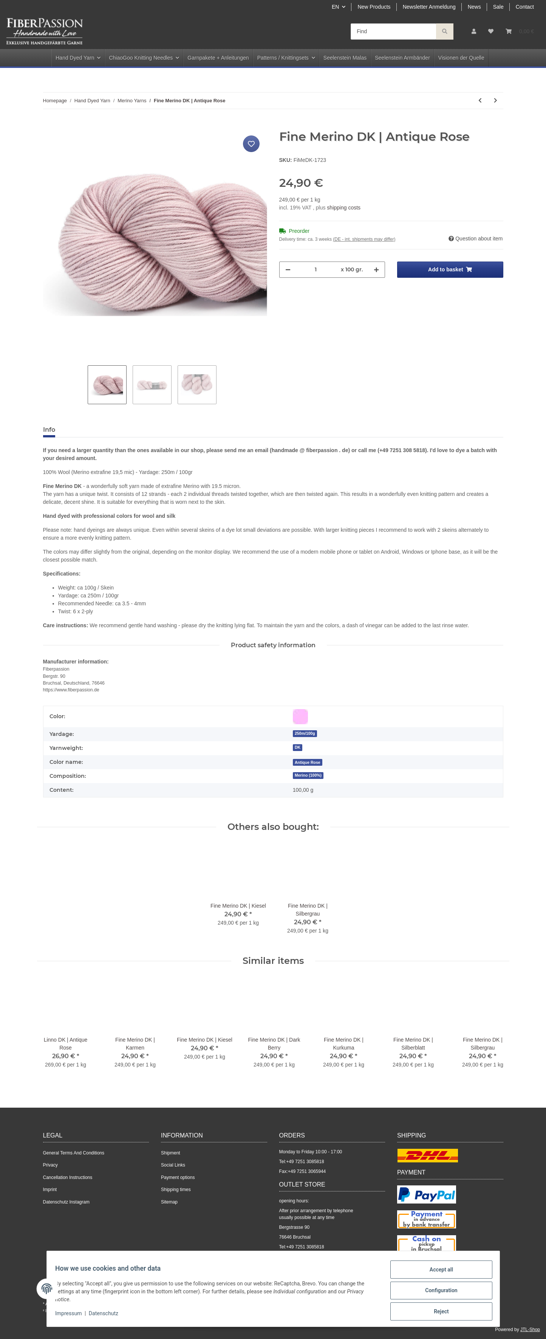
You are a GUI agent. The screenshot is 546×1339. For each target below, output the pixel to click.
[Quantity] (316, 269)
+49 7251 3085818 (305, 1161)
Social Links (173, 1165)
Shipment (170, 1153)
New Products (373, 7)
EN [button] (335, 7)
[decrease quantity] (288, 269)
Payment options (178, 1177)
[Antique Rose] (307, 762)
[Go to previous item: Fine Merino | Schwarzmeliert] (480, 100)
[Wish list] (491, 31)
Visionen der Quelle (461, 58)
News (474, 7)
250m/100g (305, 733)
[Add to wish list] (251, 143)
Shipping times (176, 1189)
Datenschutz (107, 1316)
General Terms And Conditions (74, 1153)
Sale (498, 7)
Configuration (438, 1293)
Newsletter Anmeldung (429, 7)
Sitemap (169, 1202)
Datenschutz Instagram (66, 1202)
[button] (474, 31)
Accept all (437, 1273)
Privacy (50, 1165)
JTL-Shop (530, 1329)
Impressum (72, 1316)
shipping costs (343, 208)
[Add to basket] (49, 125)
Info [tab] (49, 429)
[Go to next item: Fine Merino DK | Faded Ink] (495, 100)
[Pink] (300, 716)
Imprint (50, 1189)
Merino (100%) (308, 775)
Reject (437, 1312)
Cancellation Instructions (68, 1177)
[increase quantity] (376, 269)
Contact (525, 7)
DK (297, 747)
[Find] (393, 31)
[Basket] (520, 31)
